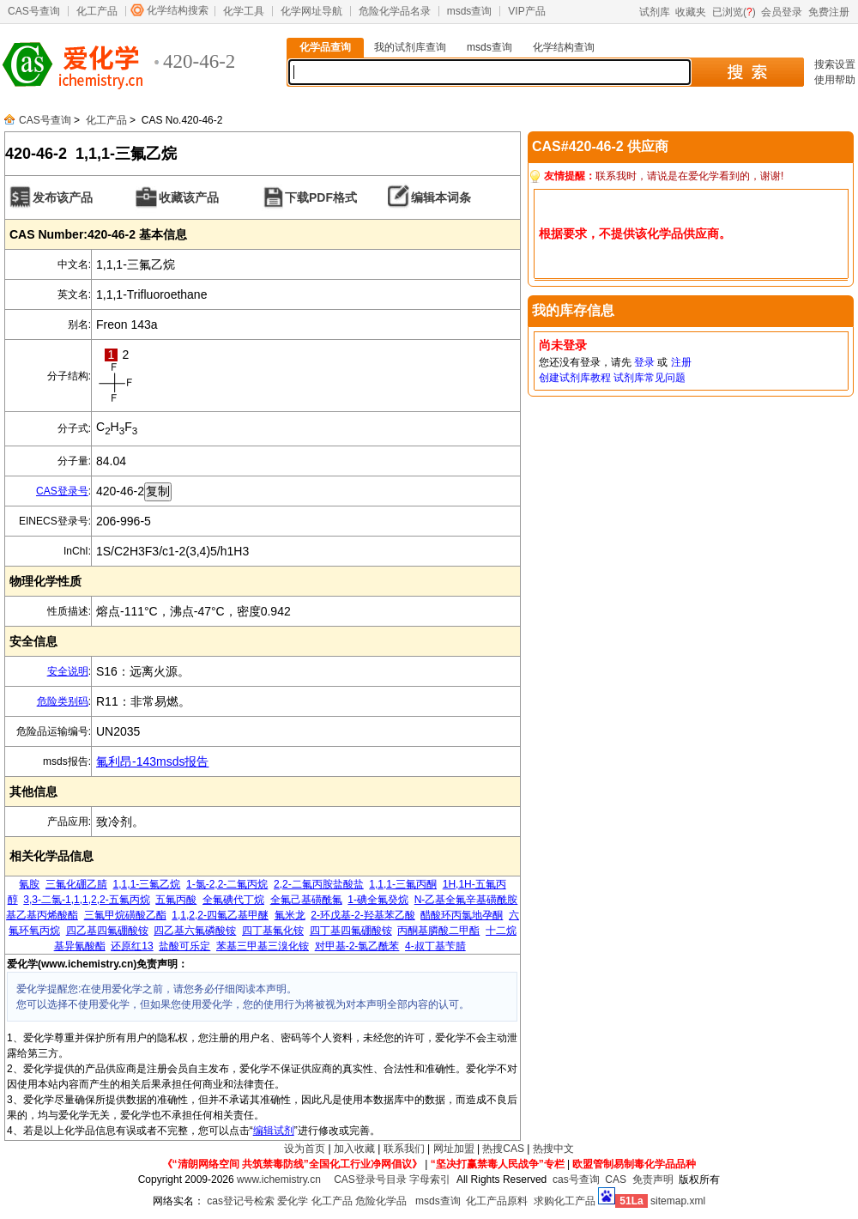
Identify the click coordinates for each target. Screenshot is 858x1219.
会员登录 (781, 12)
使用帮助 (834, 80)
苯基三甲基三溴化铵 (262, 946)
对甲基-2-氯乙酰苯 (357, 946)
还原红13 (132, 946)
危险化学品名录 (395, 11)
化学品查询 (325, 47)
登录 (644, 362)
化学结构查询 (564, 47)
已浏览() (734, 12)
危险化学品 (381, 1201)
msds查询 (469, 11)
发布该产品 (63, 197)
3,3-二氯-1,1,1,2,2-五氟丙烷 (86, 900)
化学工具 (243, 11)
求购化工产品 (564, 1201)
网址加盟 (453, 1149)
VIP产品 (526, 11)
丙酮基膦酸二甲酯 (438, 931)
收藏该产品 (189, 197)
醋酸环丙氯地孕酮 (461, 915)
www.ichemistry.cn (279, 1180)
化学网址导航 (311, 11)
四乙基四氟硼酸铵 (107, 931)
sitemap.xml (677, 1201)
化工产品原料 (497, 1201)
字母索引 (429, 1180)
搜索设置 (834, 64)
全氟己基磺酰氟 (306, 900)
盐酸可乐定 (184, 946)
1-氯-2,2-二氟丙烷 (227, 884)
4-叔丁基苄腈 (435, 946)
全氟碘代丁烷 (233, 900)
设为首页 (304, 1149)
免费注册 (828, 12)
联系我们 (404, 1149)
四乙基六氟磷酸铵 (195, 931)
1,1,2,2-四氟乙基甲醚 (220, 915)
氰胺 (29, 884)
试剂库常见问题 (649, 378)
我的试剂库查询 (410, 47)
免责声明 (653, 1180)
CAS (615, 1180)
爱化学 (292, 1201)
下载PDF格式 (321, 197)
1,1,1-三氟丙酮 (403, 884)
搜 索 (747, 72)
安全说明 (67, 671)
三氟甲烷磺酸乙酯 (125, 915)
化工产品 (97, 11)
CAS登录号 (62, 491)
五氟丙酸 (175, 900)
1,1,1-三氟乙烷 (147, 884)
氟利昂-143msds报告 (152, 761)
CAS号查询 (34, 11)
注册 (681, 362)
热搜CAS (503, 1149)
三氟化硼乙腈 (76, 884)
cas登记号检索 (241, 1201)
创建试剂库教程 (575, 378)
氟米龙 (290, 915)
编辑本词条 (441, 197)
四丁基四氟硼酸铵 (351, 931)
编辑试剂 (273, 1131)
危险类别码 (62, 701)
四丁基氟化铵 (273, 931)
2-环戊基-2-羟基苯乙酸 (362, 915)
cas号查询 (576, 1180)
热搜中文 (553, 1149)
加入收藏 (354, 1149)
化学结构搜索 (177, 10)
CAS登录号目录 (370, 1180)
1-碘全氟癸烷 (377, 900)
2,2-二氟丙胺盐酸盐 (319, 884)
